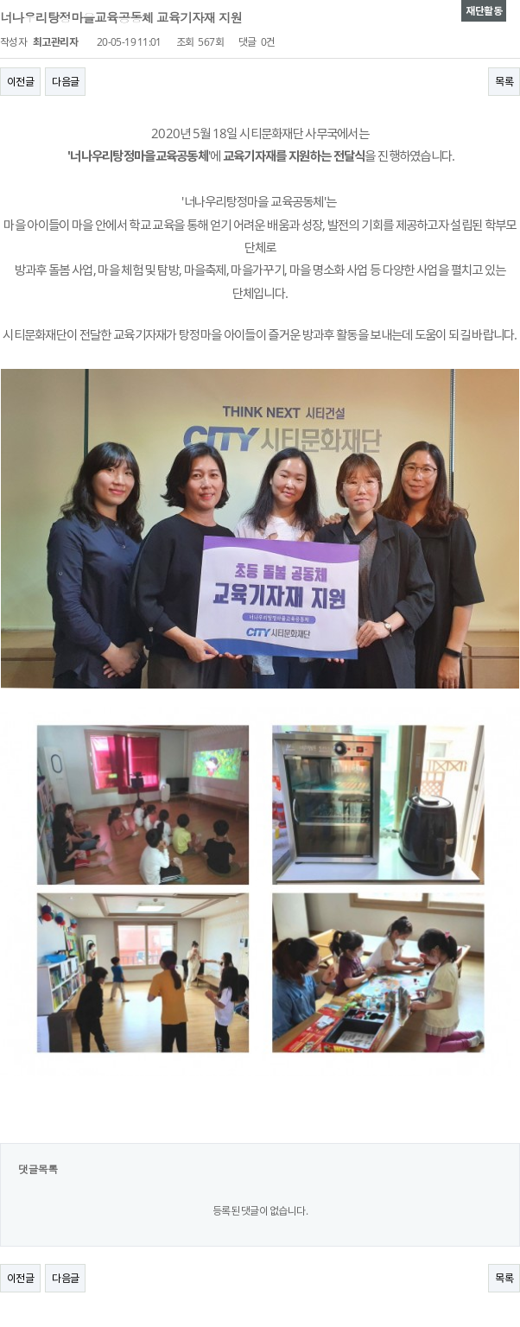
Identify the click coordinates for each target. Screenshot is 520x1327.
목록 (504, 81)
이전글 (20, 81)
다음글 (65, 81)
